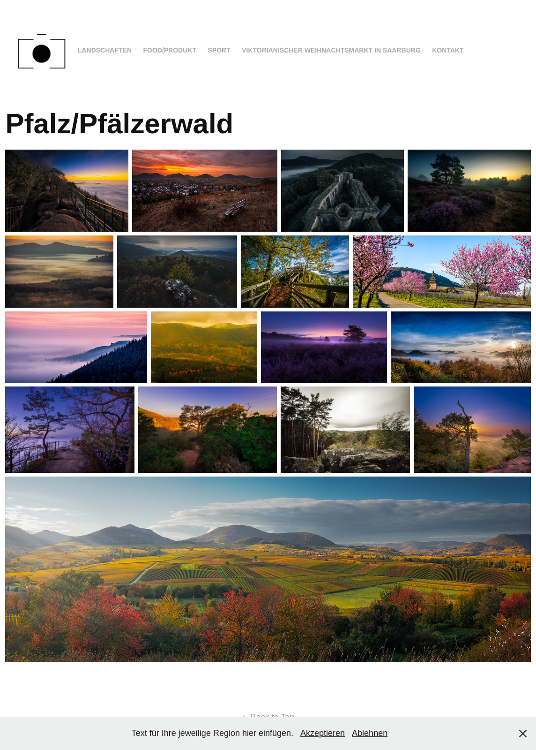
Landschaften (105, 50)
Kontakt (447, 50)
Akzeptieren (322, 733)
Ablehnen (369, 733)
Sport (219, 50)
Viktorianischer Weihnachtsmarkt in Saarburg (331, 50)
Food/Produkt (169, 50)
